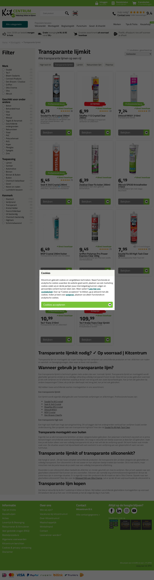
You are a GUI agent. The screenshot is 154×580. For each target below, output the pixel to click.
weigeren (70, 295)
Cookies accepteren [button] (54, 304)
